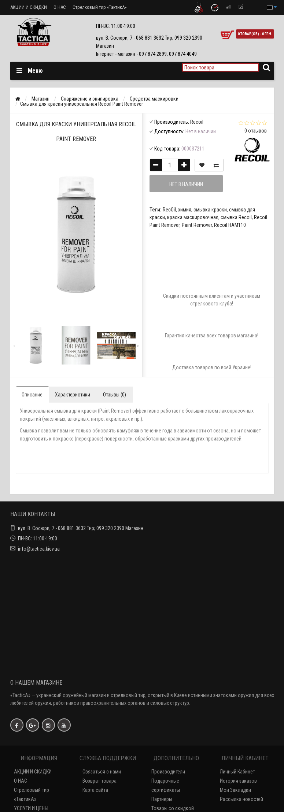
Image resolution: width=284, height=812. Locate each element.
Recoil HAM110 (230, 225)
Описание (32, 395)
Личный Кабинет (237, 772)
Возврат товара (99, 781)
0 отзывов (255, 131)
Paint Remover (197, 225)
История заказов (238, 781)
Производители (168, 772)
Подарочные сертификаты (165, 785)
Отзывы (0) (114, 395)
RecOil (169, 210)
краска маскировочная (192, 217)
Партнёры (161, 799)
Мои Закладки (235, 790)
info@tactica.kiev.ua (39, 549)
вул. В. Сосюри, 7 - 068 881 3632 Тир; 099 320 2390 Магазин (80, 528)
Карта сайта (95, 790)
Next (136, 345)
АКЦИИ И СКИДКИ (28, 7)
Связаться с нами (101, 772)
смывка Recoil (236, 217)
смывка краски (210, 210)
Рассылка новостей (241, 799)
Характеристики (72, 395)
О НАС (60, 7)
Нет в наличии (186, 184)
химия (184, 210)
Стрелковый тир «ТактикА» (99, 7)
